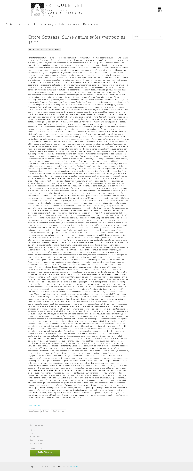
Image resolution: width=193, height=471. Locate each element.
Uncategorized (34, 405)
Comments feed (36, 440)
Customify (73, 466)
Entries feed (35, 436)
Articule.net (64, 5)
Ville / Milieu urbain (58, 411)
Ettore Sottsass (34, 411)
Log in (32, 433)
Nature (45, 411)
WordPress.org (36, 443)
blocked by (45, 453)
